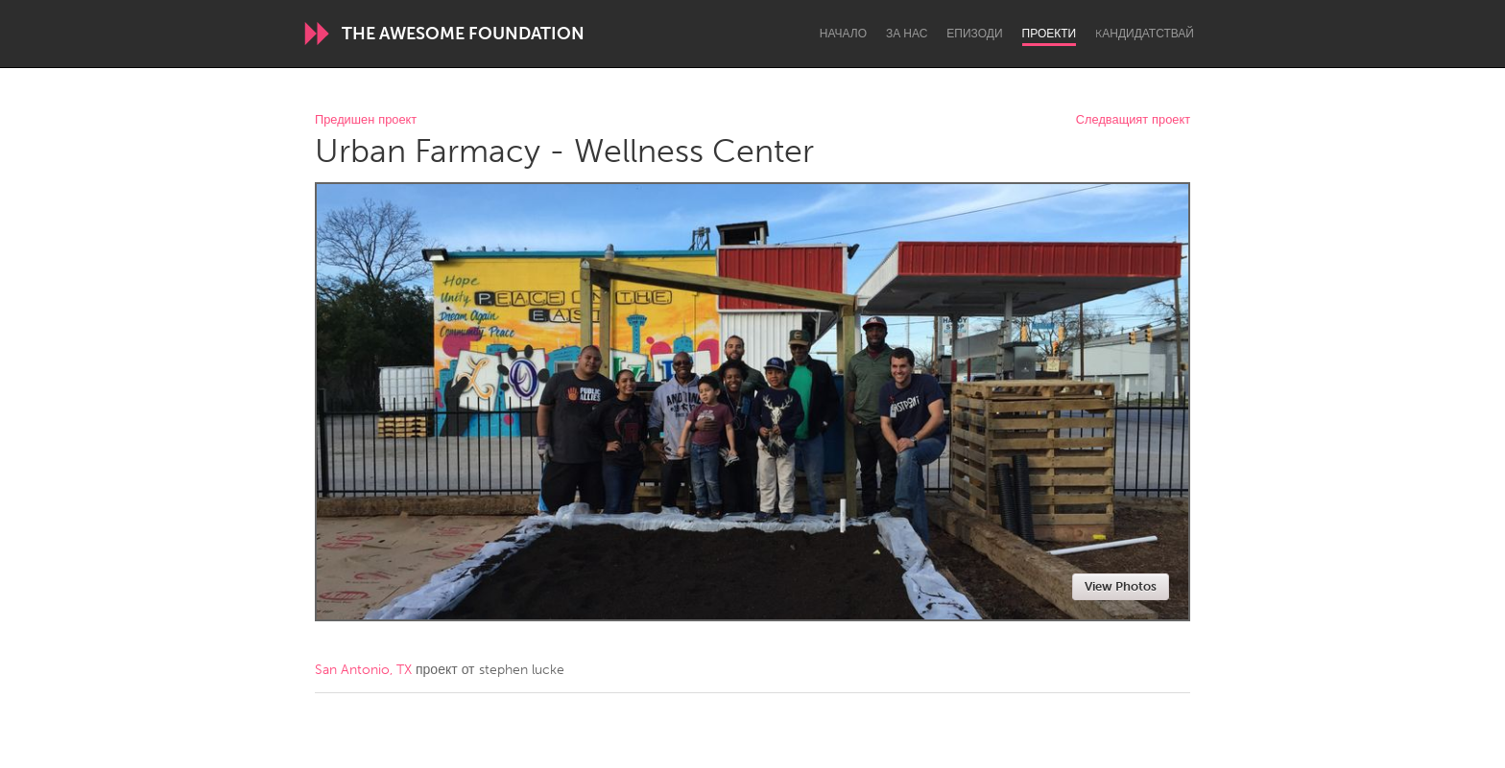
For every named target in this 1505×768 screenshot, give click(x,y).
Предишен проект (366, 120)
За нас (906, 33)
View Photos (1121, 586)
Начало (843, 33)
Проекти (1049, 33)
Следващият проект (1133, 120)
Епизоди (974, 33)
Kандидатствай (1144, 33)
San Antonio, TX (363, 670)
